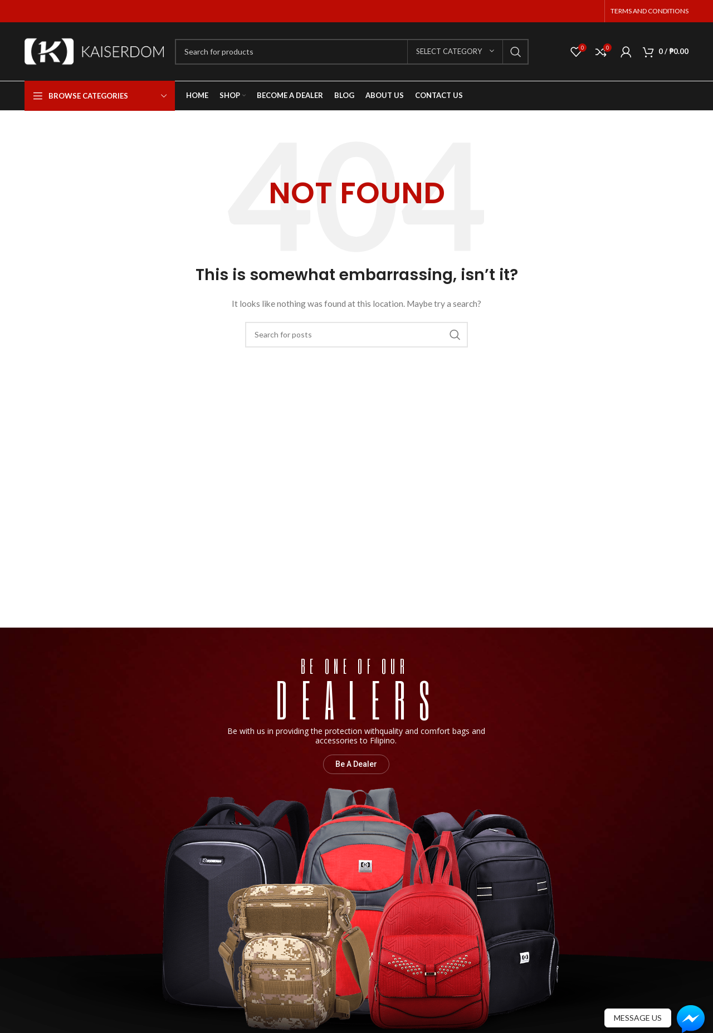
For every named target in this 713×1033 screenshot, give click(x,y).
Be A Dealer (356, 764)
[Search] (352, 52)
